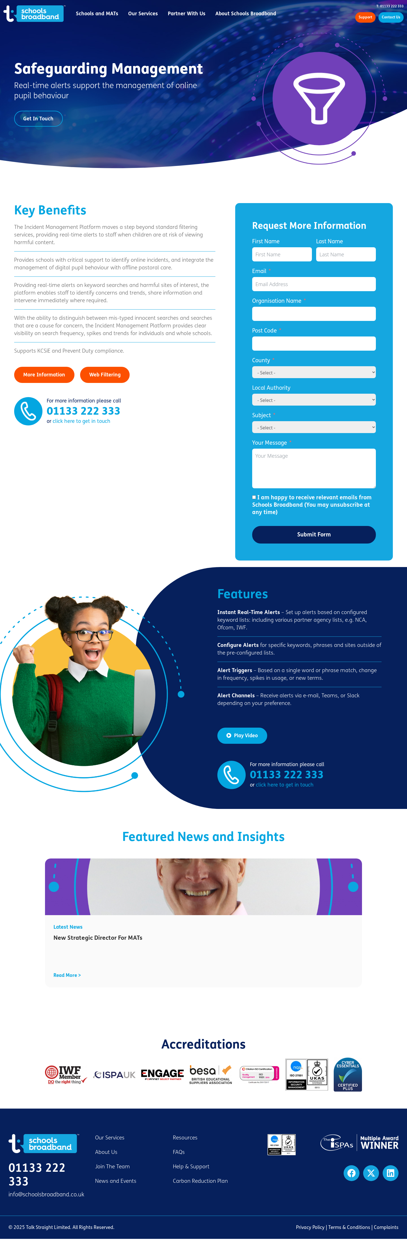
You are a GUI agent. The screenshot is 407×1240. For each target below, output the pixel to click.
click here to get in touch (81, 423)
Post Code (264, 332)
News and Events (115, 1182)
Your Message (269, 444)
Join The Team (112, 1168)
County (261, 361)
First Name (266, 242)
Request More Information (309, 227)
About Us (106, 1153)
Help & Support (191, 1168)
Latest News (68, 928)
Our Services (145, 14)
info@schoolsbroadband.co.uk (46, 1195)
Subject (261, 416)
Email (259, 272)
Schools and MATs (99, 14)
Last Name (329, 242)
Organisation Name (276, 302)
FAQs (179, 1153)
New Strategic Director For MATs (97, 939)
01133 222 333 (83, 412)
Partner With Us (188, 14)
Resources (185, 1139)
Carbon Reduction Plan (200, 1182)
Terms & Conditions (349, 1229)
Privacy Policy (310, 1229)
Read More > (67, 976)
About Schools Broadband (247, 14)
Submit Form (314, 535)
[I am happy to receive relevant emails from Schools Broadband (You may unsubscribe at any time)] (254, 498)
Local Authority (271, 389)
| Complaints (384, 1229)
